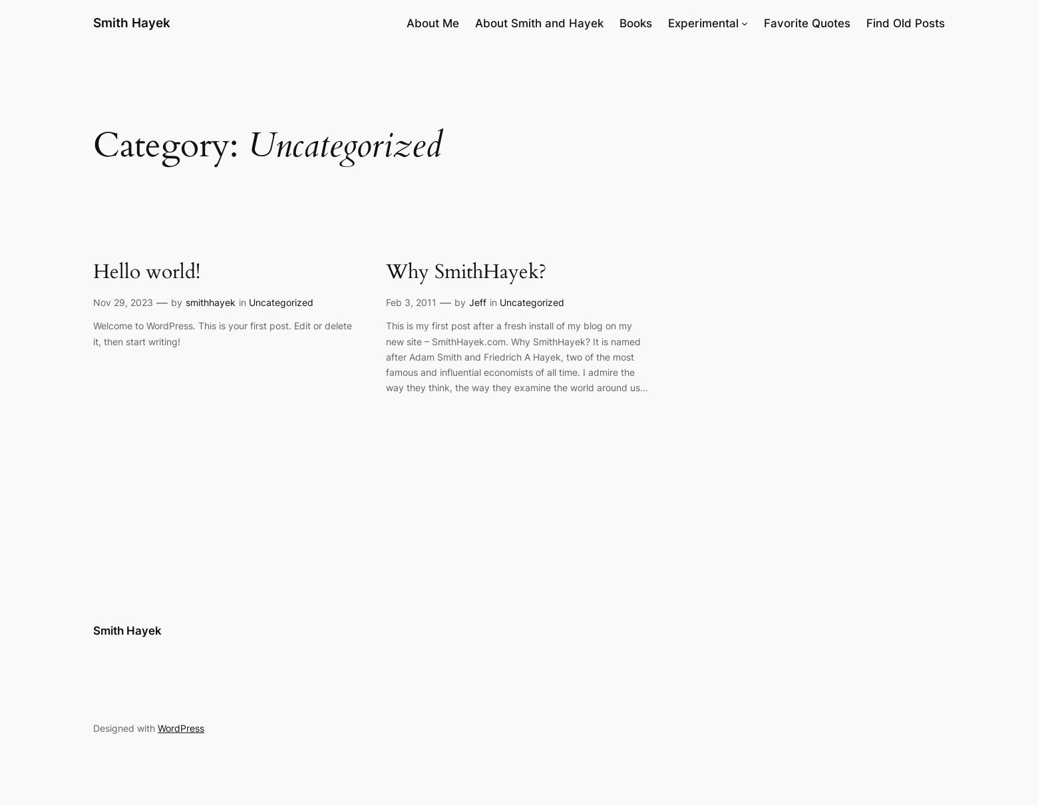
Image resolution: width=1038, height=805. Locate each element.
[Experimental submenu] (744, 23)
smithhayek (211, 302)
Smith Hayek (131, 23)
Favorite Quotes (807, 23)
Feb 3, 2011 (411, 302)
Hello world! (146, 273)
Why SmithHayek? (466, 273)
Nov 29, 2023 (123, 302)
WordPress (181, 728)
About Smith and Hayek (539, 23)
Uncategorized (281, 302)
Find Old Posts (905, 23)
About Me (433, 23)
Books (635, 23)
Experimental (703, 23)
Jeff (477, 302)
